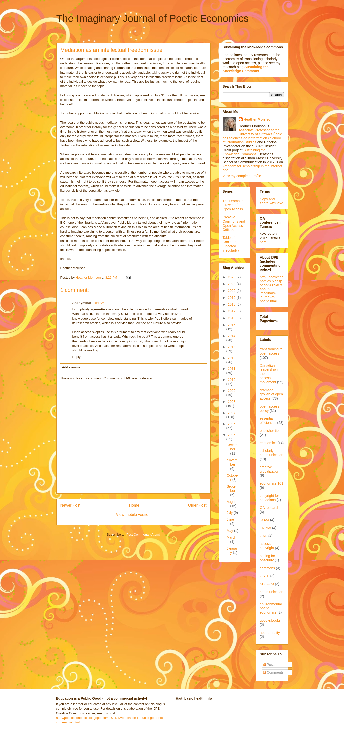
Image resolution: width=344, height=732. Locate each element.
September (232, 488)
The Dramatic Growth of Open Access (233, 205)
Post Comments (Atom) (143, 534)
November (232, 462)
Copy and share (271, 201)
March (231, 537)
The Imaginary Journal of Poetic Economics (152, 18)
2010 (231, 380)
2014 (231, 336)
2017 (232, 311)
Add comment (73, 367)
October (232, 477)
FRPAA (265, 528)
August (232, 502)
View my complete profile (242, 176)
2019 (232, 298)
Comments (273, 672)
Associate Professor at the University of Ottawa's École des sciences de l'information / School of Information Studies (252, 136)
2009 (231, 391)
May (230, 531)
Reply (76, 357)
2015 (231, 325)
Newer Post (70, 505)
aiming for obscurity (267, 558)
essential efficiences (268, 420)
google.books (270, 620)
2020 (232, 291)
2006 (231, 424)
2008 (231, 402)
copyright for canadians (269, 498)
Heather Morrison (258, 119)
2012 (231, 358)
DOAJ (264, 520)
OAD (263, 536)
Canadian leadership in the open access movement (270, 374)
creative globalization (269, 469)
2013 (231, 347)
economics (268, 443)
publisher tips (270, 431)
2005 (231, 435)
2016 (232, 318)
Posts (269, 665)
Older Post (197, 505)
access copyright (267, 546)
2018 (232, 304)
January (232, 550)
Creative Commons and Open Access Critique (234, 223)
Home (134, 505)
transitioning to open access (271, 351)
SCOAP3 (267, 584)
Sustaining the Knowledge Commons (244, 152)
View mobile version (133, 514)
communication (271, 592)
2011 (231, 369)
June (230, 519)
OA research (269, 508)
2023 (232, 284)
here (263, 242)
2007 (231, 413)
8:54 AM (99, 303)
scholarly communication (271, 453)
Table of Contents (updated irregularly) (231, 244)
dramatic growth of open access (271, 394)
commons (267, 568)
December (232, 447)
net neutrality (270, 633)
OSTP (264, 576)
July (230, 513)
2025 (232, 277)
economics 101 (271, 483)
